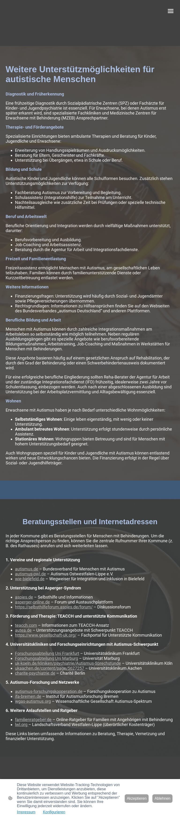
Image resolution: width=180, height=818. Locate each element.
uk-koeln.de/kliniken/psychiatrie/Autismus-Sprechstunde (68, 663)
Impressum (26, 812)
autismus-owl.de (30, 573)
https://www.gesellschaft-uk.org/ (45, 635)
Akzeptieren (137, 798)
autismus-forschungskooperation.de (48, 691)
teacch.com (26, 625)
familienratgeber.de (33, 719)
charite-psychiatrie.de (35, 673)
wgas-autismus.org (33, 701)
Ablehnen (162, 798)
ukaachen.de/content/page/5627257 (49, 668)
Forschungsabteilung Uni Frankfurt (47, 653)
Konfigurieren (54, 812)
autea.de (23, 630)
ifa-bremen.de (28, 696)
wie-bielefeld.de (30, 578)
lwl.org (21, 724)
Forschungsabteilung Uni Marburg (46, 658)
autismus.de (26, 568)
